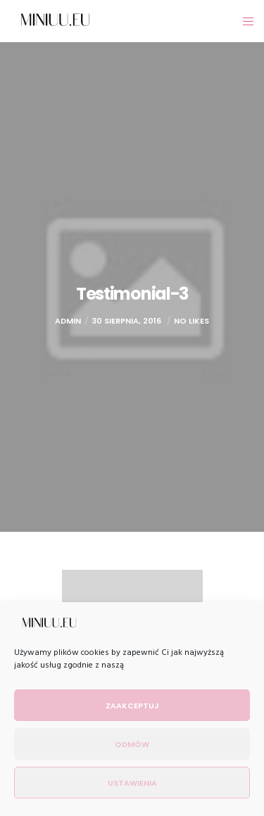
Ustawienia (132, 783)
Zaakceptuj (132, 705)
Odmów (132, 744)
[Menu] (244, 21)
